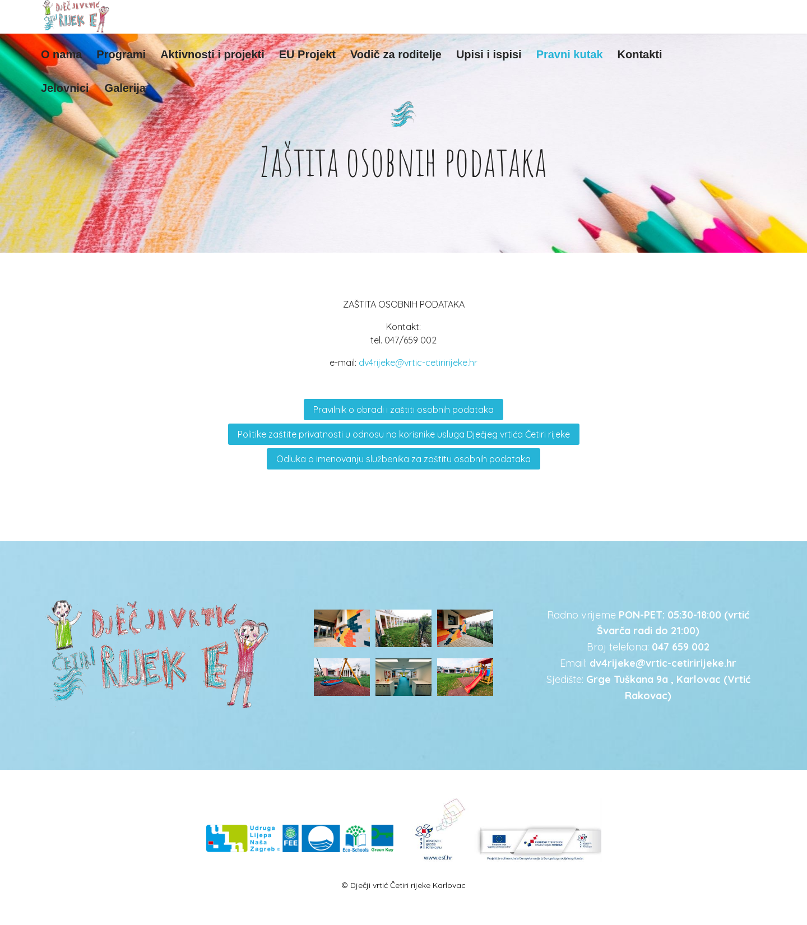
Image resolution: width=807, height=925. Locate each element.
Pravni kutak (569, 54)
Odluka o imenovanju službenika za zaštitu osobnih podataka (403, 458)
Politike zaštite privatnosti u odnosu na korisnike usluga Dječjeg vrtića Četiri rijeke (404, 434)
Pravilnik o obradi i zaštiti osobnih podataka (403, 409)
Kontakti (640, 54)
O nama (61, 54)
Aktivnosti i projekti (212, 54)
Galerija (125, 88)
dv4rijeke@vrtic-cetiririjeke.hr (418, 362)
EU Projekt (307, 54)
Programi (121, 54)
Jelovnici (65, 88)
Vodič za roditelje (396, 54)
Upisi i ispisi (489, 54)
